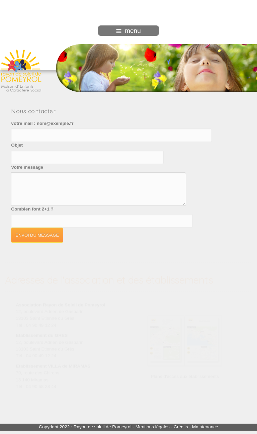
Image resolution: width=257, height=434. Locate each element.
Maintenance (205, 426)
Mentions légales (153, 426)
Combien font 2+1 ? (32, 208)
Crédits (181, 426)
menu (128, 30)
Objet (17, 144)
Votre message (27, 166)
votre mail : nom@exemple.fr (42, 122)
